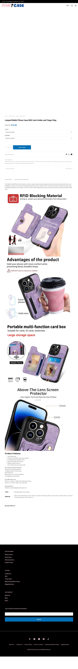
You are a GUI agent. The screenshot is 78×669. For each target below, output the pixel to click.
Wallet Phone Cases (20, 128)
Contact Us (8, 586)
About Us (7, 608)
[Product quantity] (8, 160)
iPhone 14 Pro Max (52, 174)
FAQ (6, 589)
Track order (8, 591)
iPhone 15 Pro (64, 174)
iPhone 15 (59, 174)
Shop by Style (12, 128)
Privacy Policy (28, 657)
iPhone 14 (32, 174)
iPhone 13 (12, 174)
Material (7, 148)
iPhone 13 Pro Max (26, 174)
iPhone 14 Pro (45, 174)
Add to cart (22, 160)
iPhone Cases (9, 567)
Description (8, 192)
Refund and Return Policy (12, 594)
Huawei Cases (9, 575)
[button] (67, 5)
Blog (6, 610)
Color (6, 142)
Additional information (21, 192)
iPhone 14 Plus (38, 174)
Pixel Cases (8, 569)
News (6, 613)
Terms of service (38, 657)
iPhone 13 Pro (18, 174)
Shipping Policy (9, 596)
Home (6, 128)
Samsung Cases (9, 572)
